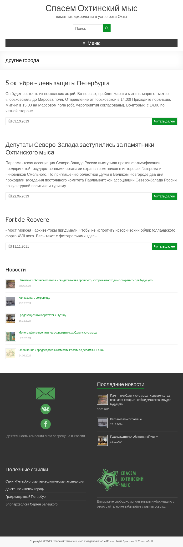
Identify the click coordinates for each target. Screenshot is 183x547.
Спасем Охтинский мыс (92, 8)
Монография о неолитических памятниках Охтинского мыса (58, 332)
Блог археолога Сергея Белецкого (31, 504)
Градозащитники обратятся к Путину (42, 315)
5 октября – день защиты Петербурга (57, 83)
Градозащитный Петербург (26, 496)
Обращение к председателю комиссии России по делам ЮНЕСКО (61, 350)
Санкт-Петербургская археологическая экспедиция (44, 481)
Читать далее (164, 121)
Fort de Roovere (27, 219)
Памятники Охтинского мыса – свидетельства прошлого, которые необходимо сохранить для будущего (85, 280)
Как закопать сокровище (34, 297)
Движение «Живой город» (24, 489)
